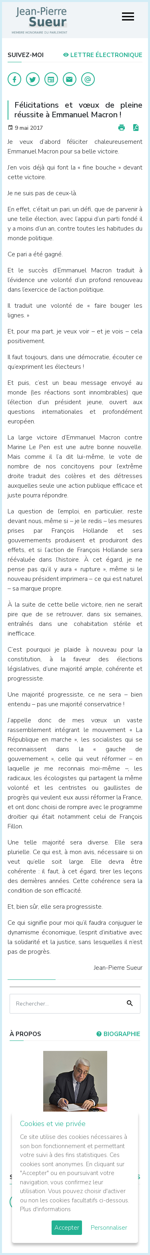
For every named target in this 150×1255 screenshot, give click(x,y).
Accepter (66, 1228)
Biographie (118, 1034)
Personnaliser (109, 1228)
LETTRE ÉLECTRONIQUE (102, 55)
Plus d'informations (45, 1209)
